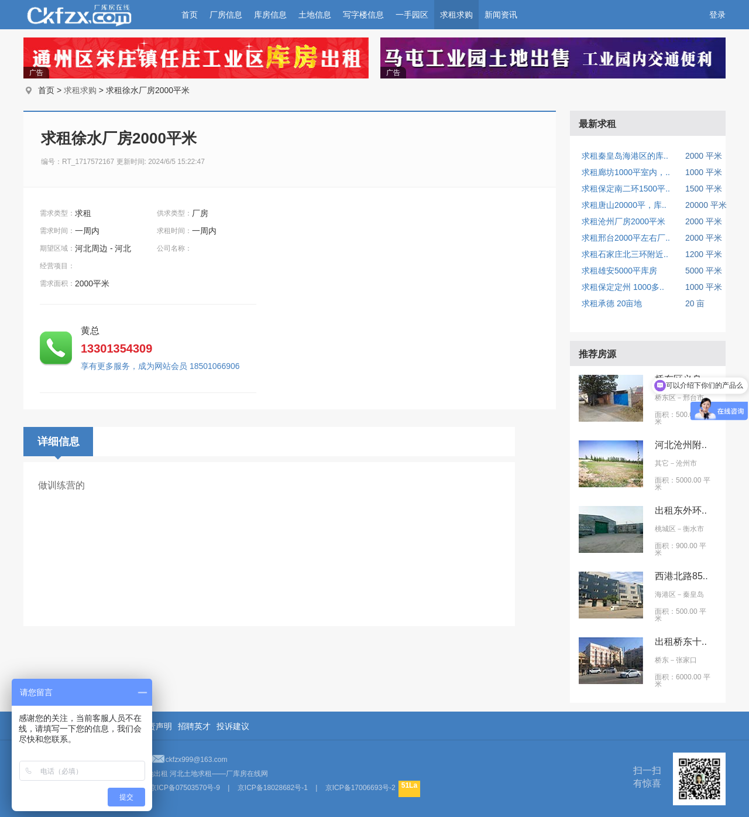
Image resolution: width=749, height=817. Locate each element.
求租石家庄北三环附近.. (625, 254)
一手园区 (412, 14)
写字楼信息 (363, 14)
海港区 (665, 594)
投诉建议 (233, 726)
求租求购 (456, 14)
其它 (662, 463)
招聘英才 (194, 726)
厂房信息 (225, 14)
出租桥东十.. (681, 642)
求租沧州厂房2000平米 (623, 221)
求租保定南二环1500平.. (626, 188)
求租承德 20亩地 (612, 303)
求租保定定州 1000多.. (623, 287)
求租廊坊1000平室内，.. (626, 172)
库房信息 (270, 14)
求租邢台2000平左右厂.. (626, 237)
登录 (717, 14)
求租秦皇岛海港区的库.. (625, 155)
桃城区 (665, 529)
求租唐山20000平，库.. (624, 205)
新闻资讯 (501, 14)
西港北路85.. (681, 576)
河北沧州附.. (681, 445)
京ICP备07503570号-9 (185, 788)
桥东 (662, 660)
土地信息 (314, 14)
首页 (189, 14)
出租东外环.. (681, 510)
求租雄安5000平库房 (619, 270)
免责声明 (155, 726)
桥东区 (665, 398)
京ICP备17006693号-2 (360, 788)
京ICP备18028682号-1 (273, 788)
